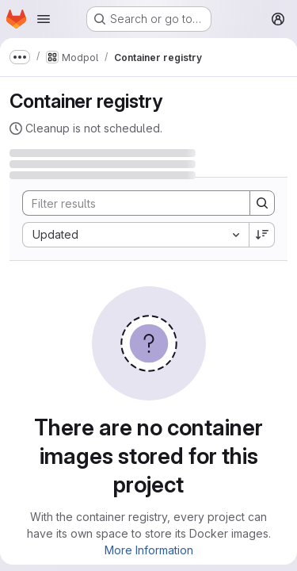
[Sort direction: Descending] (262, 234)
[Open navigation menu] (43, 19)
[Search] (128, 203)
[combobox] (135, 234)
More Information (149, 550)
